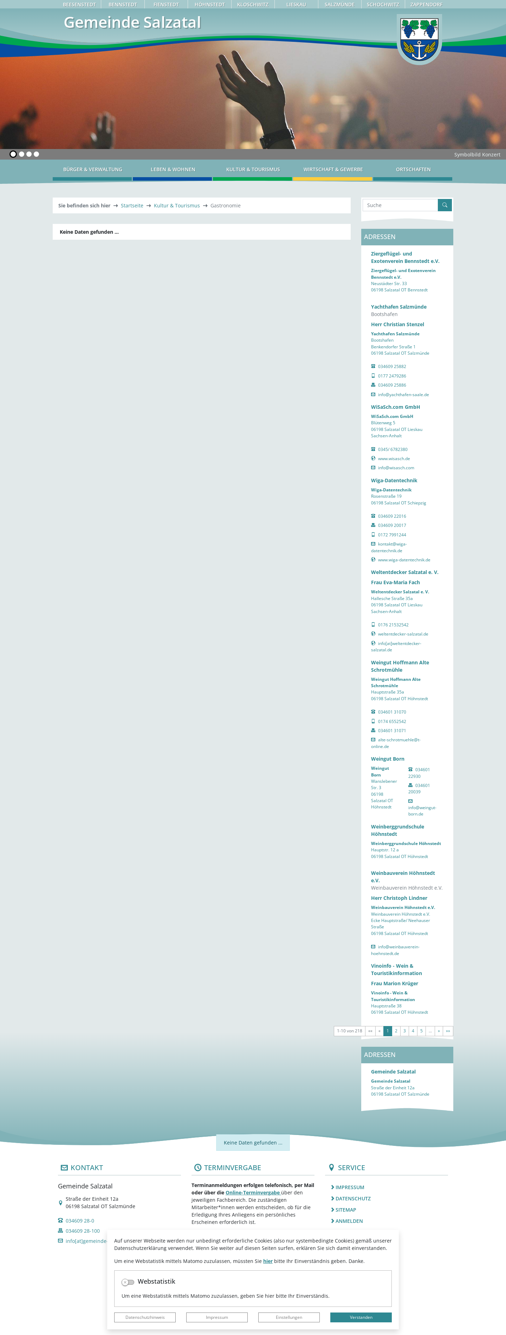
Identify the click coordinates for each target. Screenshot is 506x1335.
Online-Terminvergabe (253, 1192)
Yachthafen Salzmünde (399, 306)
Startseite (132, 205)
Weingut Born (387, 758)
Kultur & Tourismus (177, 205)
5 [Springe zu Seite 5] (421, 1031)
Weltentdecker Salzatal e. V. (405, 572)
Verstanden (361, 1317)
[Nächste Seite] (439, 1031)
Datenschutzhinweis (145, 1317)
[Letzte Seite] (448, 1031)
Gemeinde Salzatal (393, 1071)
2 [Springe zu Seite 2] (396, 1031)
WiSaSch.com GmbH (395, 407)
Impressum (217, 1317)
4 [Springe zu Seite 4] (413, 1031)
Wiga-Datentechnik (394, 480)
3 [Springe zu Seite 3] (404, 1031)
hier (268, 1261)
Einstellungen (289, 1317)
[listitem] (386, 1187)
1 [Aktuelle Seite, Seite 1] (388, 1031)
